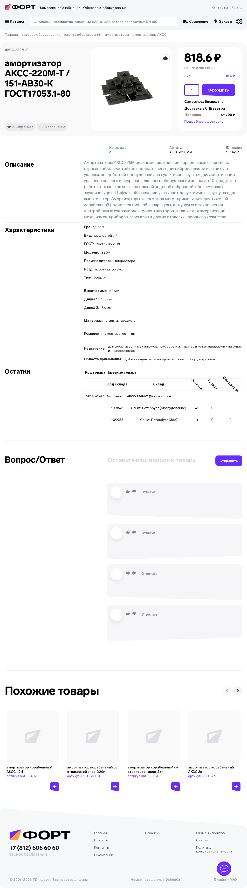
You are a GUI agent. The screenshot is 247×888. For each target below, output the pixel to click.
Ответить (149, 492)
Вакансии (152, 833)
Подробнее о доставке (203, 122)
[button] (166, 58)
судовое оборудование (41, 35)
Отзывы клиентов (210, 833)
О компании (103, 855)
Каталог (15, 21)
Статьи (202, 840)
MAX (233, 880)
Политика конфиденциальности (214, 849)
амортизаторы (117, 35)
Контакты (220, 8)
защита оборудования (82, 35)
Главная (11, 35)
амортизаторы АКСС (149, 35)
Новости (101, 840)
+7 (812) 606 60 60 (40, 851)
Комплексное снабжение (60, 8)
